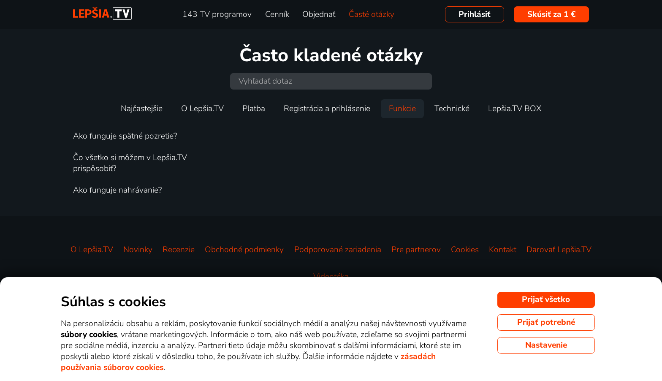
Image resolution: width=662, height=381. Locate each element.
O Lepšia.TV (202, 108)
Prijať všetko (546, 299)
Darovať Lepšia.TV (558, 249)
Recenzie (179, 249)
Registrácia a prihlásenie (327, 108)
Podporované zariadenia (337, 249)
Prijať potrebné (546, 322)
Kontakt (502, 249)
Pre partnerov (416, 249)
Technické (451, 108)
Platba (253, 108)
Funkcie (402, 108)
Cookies (465, 249)
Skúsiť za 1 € (551, 14)
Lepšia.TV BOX (514, 108)
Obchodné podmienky (244, 249)
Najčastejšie (142, 108)
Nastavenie (546, 345)
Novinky (137, 249)
